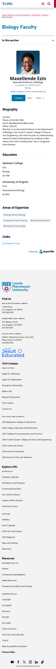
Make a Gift (7, 391)
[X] (24, 662)
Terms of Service (9, 628)
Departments (36, 15)
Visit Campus (8, 402)
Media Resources (9, 580)
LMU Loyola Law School (12, 445)
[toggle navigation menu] (43, 4)
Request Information (11, 397)
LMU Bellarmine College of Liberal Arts (19, 422)
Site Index (6, 622)
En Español (7, 605)
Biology (45, 15)
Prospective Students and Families (17, 586)
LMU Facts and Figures (12, 531)
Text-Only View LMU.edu (13, 634)
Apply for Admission (11, 373)
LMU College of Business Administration (19, 427)
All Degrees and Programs (13, 482)
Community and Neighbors (14, 574)
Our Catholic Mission (11, 494)
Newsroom (6, 548)
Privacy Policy (8, 651)
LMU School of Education (13, 451)
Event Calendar (8, 525)
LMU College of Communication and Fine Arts (22, 433)
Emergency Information (12, 385)
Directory (6, 611)
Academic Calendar (10, 476)
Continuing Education (11, 488)
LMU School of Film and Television (17, 457)
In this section (10, 40)
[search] (49, 4)
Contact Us (7, 408)
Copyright (6, 599)
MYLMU (5, 617)
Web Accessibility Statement (14, 646)
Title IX (5, 640)
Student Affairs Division (12, 500)
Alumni (5, 568)
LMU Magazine (8, 537)
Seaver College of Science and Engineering (16, 15)
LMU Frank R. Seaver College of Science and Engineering (26, 439)
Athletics (6, 519)
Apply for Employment (12, 379)
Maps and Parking (10, 542)
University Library (10, 506)
